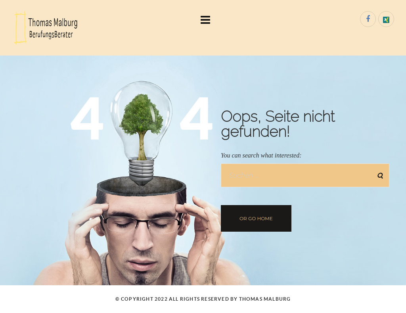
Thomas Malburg (265, 298)
